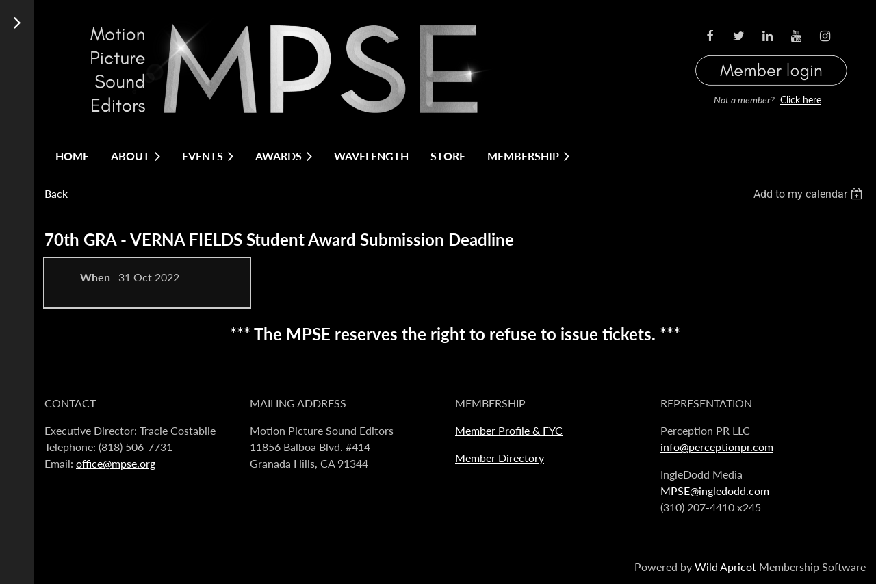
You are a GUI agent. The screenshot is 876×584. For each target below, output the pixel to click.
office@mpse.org (115, 463)
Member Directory (499, 457)
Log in (771, 53)
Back (56, 193)
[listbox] (809, 194)
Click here (800, 99)
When (95, 276)
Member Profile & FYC (509, 430)
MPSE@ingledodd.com (714, 490)
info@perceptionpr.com (716, 446)
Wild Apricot (725, 566)
